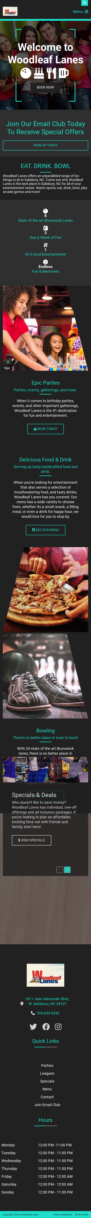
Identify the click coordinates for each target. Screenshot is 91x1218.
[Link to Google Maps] (47, 1003)
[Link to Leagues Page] (45, 796)
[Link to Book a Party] (45, 88)
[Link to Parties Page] (45, 429)
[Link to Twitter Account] (33, 1027)
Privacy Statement (63, 1214)
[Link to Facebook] (46, 1027)
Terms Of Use (81, 1214)
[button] (60, 584)
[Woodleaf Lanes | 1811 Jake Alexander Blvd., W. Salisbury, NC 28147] (10, 11)
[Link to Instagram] (58, 1027)
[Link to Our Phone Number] (48, 1013)
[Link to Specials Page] (31, 555)
